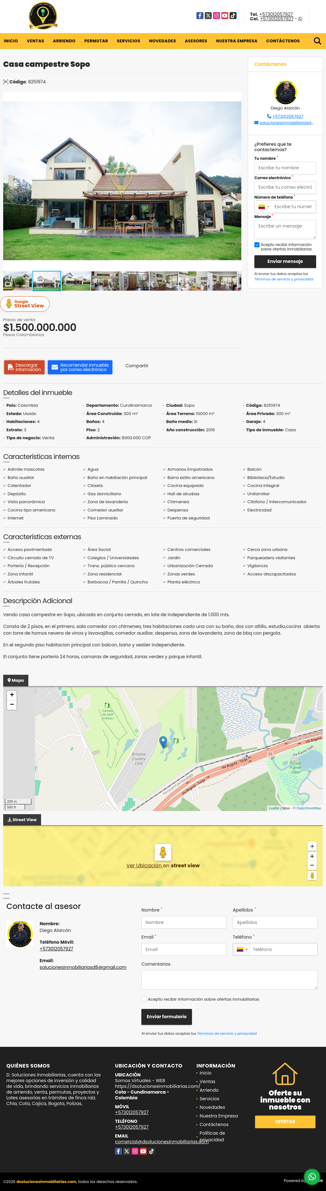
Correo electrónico (273, 177)
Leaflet (274, 808)
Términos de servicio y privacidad (283, 279)
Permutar (96, 41)
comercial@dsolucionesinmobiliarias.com (162, 1141)
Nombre (151, 910)
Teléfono (244, 937)
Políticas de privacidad (212, 1136)
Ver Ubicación (144, 865)
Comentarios (155, 964)
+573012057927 (276, 14)
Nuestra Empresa (237, 41)
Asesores (196, 41)
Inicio (11, 41)
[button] (235, 97)
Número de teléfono (274, 197)
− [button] (12, 705)
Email (148, 937)
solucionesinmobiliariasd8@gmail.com (83, 967)
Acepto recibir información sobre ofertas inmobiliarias (203, 999)
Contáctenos (283, 41)
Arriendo (64, 41)
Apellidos (244, 910)
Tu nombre (266, 158)
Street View (26, 304)
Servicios (128, 41)
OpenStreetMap (308, 808)
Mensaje (263, 216)
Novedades (162, 41)
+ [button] (12, 695)
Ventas (35, 41)
